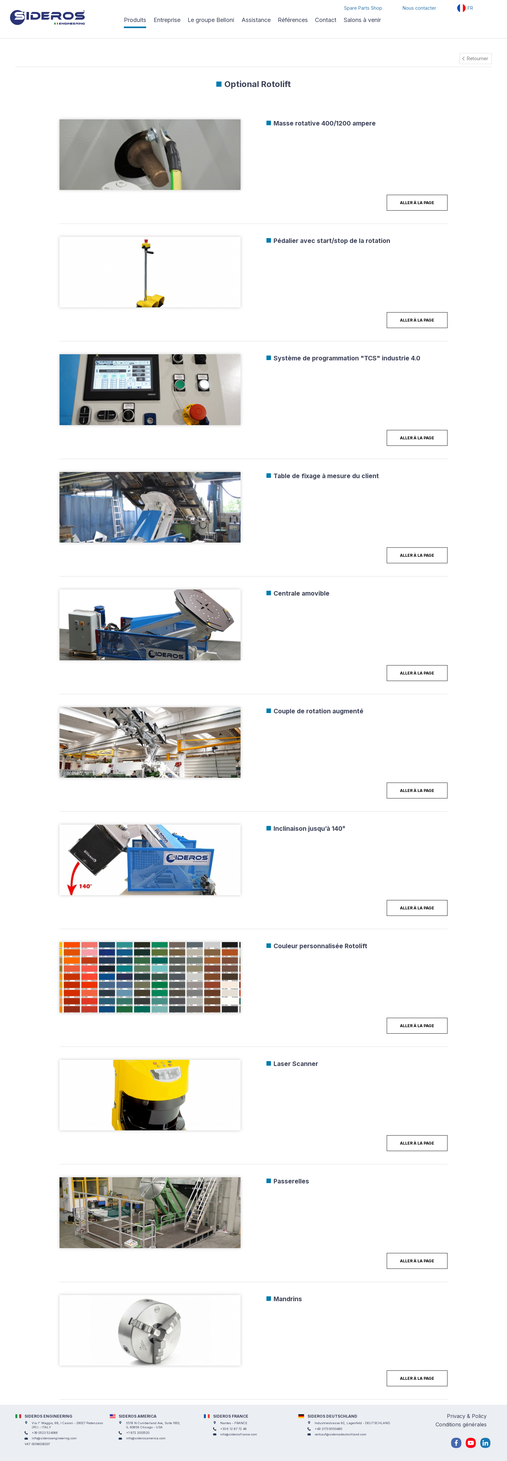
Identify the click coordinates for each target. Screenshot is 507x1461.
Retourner (477, 58)
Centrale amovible (301, 593)
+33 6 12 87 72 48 (233, 1429)
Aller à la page (417, 202)
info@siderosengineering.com (54, 1438)
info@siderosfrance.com (238, 1434)
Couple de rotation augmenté (318, 711)
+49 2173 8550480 (328, 1429)
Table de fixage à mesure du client (326, 476)
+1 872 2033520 (137, 1432)
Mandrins (288, 1299)
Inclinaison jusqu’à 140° (309, 828)
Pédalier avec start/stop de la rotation (332, 241)
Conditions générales (461, 1424)
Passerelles (291, 1181)
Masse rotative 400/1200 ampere (325, 123)
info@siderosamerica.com (146, 1438)
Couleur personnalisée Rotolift (320, 946)
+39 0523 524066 (45, 1432)
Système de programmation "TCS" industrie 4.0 (347, 358)
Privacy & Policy (467, 1416)
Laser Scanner (296, 1064)
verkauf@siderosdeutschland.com (340, 1434)
